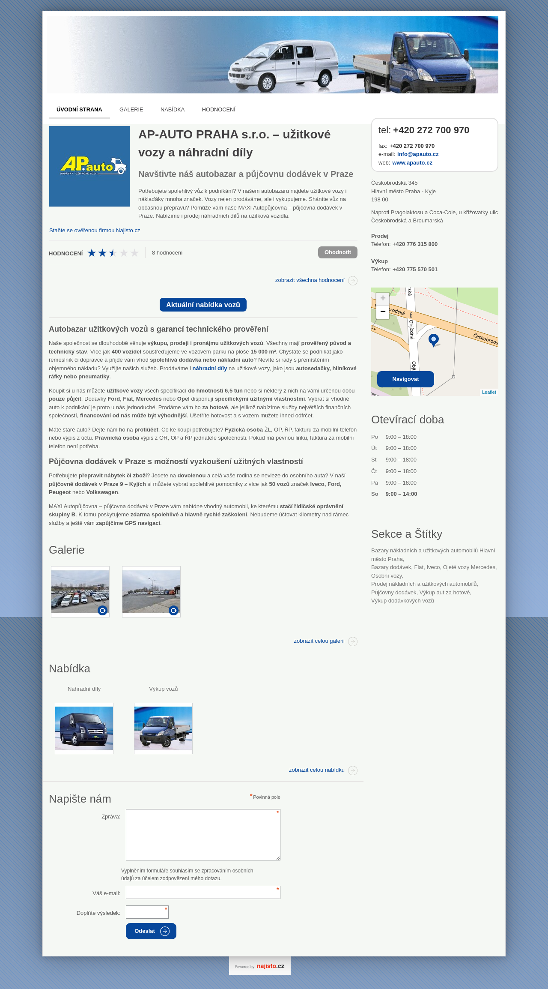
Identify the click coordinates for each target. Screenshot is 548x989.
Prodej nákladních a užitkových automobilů (424, 584)
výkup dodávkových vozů (402, 600)
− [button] (383, 312)
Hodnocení (218, 109)
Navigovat (405, 379)
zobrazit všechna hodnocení (310, 280)
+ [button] (383, 299)
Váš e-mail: (106, 893)
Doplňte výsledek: (99, 913)
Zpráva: (110, 816)
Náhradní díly (84, 689)
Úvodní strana (79, 109)
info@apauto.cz (417, 154)
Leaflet (489, 392)
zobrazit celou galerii (319, 641)
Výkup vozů (163, 689)
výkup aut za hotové (445, 592)
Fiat (418, 567)
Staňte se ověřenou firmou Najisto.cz (94, 230)
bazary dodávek (391, 567)
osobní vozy (386, 575)
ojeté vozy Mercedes (469, 567)
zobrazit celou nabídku (317, 770)
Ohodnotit (338, 252)
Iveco (433, 567)
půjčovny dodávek (394, 592)
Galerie (131, 109)
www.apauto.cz (412, 162)
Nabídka (173, 109)
